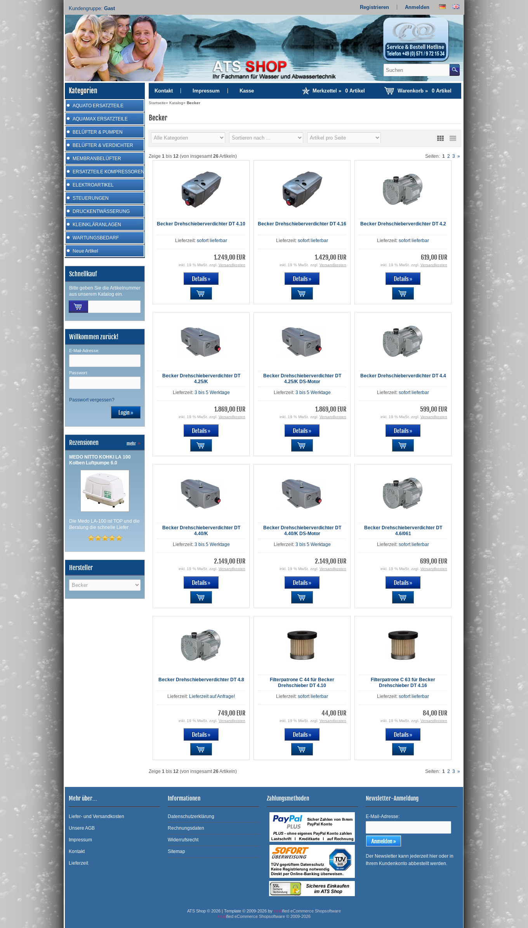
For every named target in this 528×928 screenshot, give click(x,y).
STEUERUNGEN (91, 198)
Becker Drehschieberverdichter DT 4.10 (201, 224)
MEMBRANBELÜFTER (97, 158)
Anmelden (417, 7)
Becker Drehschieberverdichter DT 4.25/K (201, 378)
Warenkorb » (425, 91)
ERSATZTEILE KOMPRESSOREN (108, 171)
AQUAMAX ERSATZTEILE (100, 119)
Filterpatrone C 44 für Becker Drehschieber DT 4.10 (302, 682)
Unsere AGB (82, 828)
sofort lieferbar (212, 240)
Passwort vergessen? (92, 400)
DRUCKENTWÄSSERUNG (101, 211)
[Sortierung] (266, 137)
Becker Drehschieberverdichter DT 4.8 (201, 679)
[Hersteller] (188, 137)
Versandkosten (232, 265)
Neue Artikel (85, 251)
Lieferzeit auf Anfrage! (212, 696)
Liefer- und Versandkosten (96, 816)
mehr (134, 444)
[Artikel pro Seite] (344, 137)
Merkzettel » (339, 91)
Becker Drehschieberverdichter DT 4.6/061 (403, 530)
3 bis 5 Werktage (212, 392)
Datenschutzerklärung (191, 816)
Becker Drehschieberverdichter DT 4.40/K (201, 530)
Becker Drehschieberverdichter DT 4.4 (403, 376)
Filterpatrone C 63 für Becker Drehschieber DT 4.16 (403, 682)
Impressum (206, 91)
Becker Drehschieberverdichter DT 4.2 (403, 224)
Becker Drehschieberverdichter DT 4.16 (302, 224)
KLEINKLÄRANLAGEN (97, 224)
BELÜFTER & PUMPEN (98, 132)
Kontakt (164, 91)
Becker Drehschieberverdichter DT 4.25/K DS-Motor (302, 378)
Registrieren (374, 7)
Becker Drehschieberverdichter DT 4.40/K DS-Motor (302, 530)
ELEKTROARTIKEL (93, 185)
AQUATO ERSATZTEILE (98, 105)
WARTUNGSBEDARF (96, 238)
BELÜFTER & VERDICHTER (103, 145)
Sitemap (176, 851)
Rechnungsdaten (186, 828)
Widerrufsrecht (183, 840)
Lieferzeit (78, 863)
